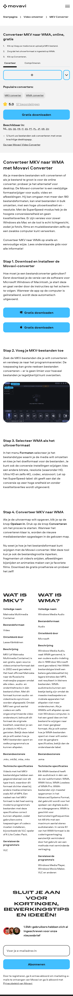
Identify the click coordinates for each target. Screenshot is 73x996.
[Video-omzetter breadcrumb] (33, 16)
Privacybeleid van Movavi (17, 983)
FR (18, 128)
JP (39, 128)
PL (34, 128)
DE (14, 128)
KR (43, 128)
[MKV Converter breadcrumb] (59, 16)
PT (30, 128)
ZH (47, 128)
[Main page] (14, 6)
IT (23, 128)
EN (10, 128)
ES (26, 128)
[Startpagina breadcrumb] (10, 16)
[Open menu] (67, 6)
